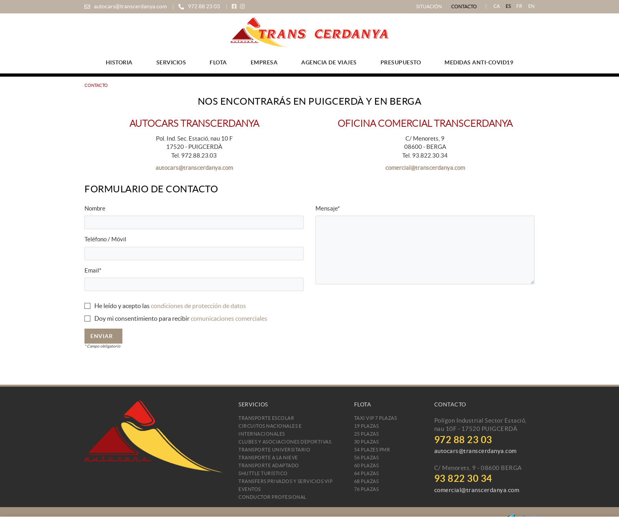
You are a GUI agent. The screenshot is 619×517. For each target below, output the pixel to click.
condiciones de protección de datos (198, 305)
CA (496, 6)
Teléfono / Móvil (105, 239)
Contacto (464, 6)
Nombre (94, 208)
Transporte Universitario (274, 449)
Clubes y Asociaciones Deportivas (284, 441)
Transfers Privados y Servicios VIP (285, 481)
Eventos (249, 489)
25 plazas (366, 433)
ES (508, 6)
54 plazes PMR (372, 449)
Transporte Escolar (266, 418)
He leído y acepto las (122, 305)
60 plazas (366, 465)
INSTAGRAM (243, 6)
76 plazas (366, 489)
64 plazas (366, 473)
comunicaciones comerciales (229, 318)
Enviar (101, 336)
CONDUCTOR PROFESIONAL (272, 497)
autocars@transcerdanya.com (130, 6)
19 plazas (366, 426)
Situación (429, 6)
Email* (92, 270)
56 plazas (366, 457)
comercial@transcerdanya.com (425, 167)
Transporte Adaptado (268, 465)
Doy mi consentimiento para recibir (141, 318)
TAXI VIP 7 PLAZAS (375, 418)
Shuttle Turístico (263, 473)
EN (531, 6)
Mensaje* (327, 208)
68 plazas (366, 481)
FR (519, 6)
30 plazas (366, 441)
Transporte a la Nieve (268, 457)
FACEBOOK (235, 6)
